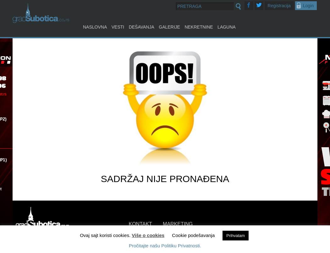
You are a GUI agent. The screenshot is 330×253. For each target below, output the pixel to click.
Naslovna (95, 27)
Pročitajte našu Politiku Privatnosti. (165, 245)
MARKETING (178, 224)
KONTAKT (140, 224)
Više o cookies (148, 235)
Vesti (118, 27)
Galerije (169, 27)
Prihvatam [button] (235, 235)
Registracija (279, 5)
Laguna (226, 27)
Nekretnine (198, 27)
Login (308, 5)
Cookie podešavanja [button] (193, 235)
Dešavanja (141, 27)
